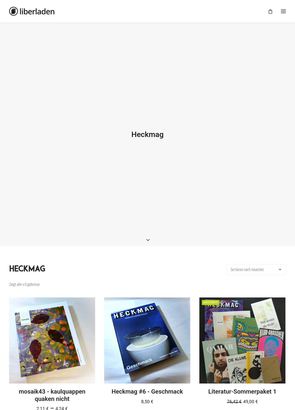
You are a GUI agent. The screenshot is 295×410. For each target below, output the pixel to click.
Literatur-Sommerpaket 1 (242, 387)
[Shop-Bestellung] (256, 265)
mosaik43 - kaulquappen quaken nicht (52, 391)
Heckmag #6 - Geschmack (147, 387)
